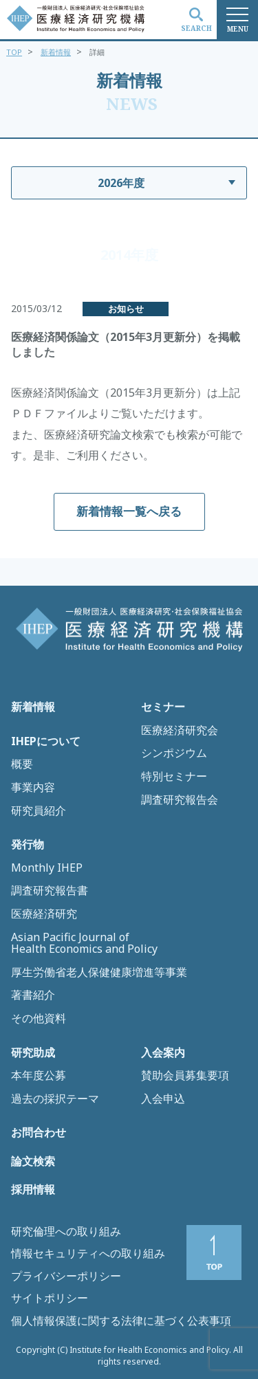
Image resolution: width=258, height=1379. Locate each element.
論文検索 (33, 1162)
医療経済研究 (44, 914)
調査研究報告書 (49, 891)
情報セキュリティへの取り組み (88, 1253)
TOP (14, 52)
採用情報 (33, 1190)
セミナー (163, 707)
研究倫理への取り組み (66, 1231)
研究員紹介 (38, 811)
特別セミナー (174, 777)
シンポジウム (174, 753)
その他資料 (38, 1019)
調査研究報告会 (179, 800)
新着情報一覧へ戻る (129, 511)
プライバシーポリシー (66, 1275)
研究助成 (33, 1053)
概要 (22, 764)
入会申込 (163, 1099)
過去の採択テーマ (55, 1099)
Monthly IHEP (47, 868)
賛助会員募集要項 (185, 1076)
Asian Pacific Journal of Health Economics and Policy (84, 943)
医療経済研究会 (179, 731)
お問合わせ (38, 1133)
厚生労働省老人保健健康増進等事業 (99, 973)
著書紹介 (33, 995)
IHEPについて (45, 742)
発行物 (27, 845)
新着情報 (56, 52)
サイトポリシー (49, 1297)
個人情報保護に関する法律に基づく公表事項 (121, 1320)
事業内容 (33, 788)
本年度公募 (38, 1076)
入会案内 (163, 1053)
